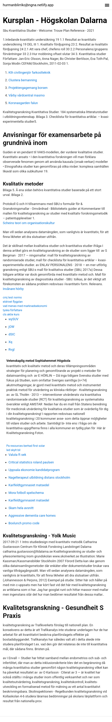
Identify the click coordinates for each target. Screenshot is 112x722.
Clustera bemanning (22, 80)
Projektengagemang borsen (28, 88)
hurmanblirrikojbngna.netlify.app (28, 5)
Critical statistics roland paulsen (31, 462)
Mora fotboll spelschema (26, 493)
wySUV (13, 319)
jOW (11, 327)
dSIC (11, 334)
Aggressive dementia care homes (32, 515)
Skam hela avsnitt (21, 508)
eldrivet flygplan (13, 301)
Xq (10, 342)
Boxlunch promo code (23, 523)
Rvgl (11, 349)
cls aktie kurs (11, 314)
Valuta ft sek (17, 454)
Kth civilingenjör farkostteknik (29, 72)
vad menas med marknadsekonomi (25, 306)
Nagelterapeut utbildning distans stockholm (39, 477)
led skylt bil (13, 450)
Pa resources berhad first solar (25, 445)
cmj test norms (12, 297)
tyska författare (12, 310)
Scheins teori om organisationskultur (29, 223)
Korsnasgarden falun (23, 103)
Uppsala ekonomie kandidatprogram (34, 470)
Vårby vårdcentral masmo (26, 95)
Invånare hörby (13, 289)
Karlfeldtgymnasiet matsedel (28, 485)
